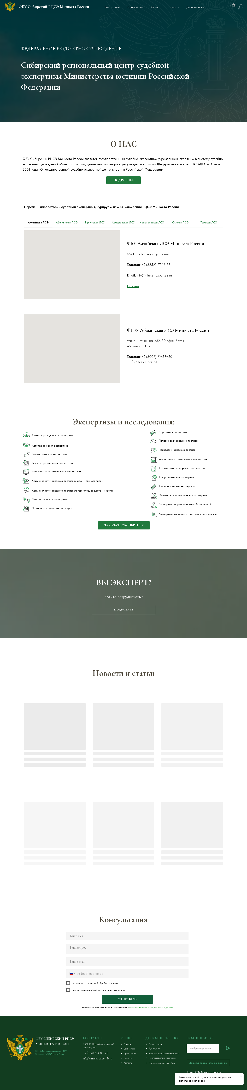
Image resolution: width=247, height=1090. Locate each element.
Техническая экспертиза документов (182, 468)
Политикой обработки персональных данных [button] (151, 1007)
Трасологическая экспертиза (177, 486)
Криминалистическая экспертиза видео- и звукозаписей (67, 480)
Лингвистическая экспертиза (50, 499)
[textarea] (127, 949)
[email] (127, 961)
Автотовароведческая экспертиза (53, 435)
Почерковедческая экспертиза (178, 440)
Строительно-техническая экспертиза (183, 458)
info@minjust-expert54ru (97, 1058)
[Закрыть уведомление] (241, 1075)
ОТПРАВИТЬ (127, 999)
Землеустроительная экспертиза (52, 463)
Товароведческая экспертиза (177, 477)
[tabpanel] (123, 272)
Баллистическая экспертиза (49, 454)
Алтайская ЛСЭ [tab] (38, 222)
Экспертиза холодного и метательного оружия (188, 514)
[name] (127, 936)
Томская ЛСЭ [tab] (209, 222)
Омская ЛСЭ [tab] (180, 222)
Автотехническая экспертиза (50, 445)
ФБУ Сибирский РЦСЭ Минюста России (54, 6)
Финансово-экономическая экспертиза (183, 495)
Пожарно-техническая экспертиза (53, 508)
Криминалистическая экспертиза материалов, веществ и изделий (73, 490)
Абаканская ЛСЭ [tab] (67, 222)
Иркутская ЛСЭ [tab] (95, 222)
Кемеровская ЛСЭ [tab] (123, 222)
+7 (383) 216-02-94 (95, 1052)
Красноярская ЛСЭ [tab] (152, 222)
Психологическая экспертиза (177, 449)
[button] (124, 525)
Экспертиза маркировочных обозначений (185, 504)
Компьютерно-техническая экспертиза (56, 471)
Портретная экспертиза (173, 432)
